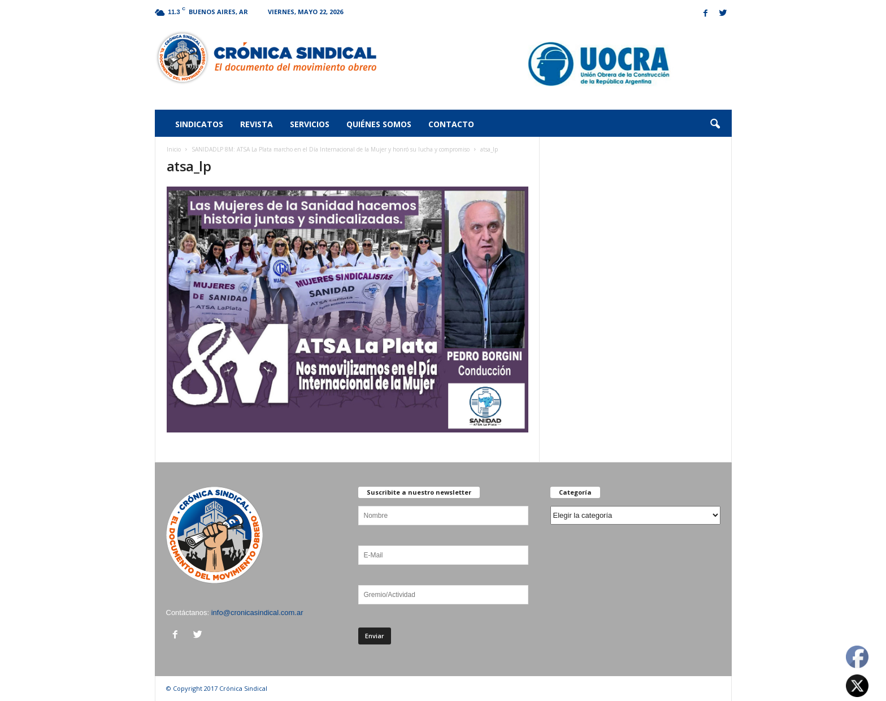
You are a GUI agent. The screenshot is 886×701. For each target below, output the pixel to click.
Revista (256, 124)
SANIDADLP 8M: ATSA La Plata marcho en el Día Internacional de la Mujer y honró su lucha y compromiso (331, 149)
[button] (714, 124)
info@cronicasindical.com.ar (257, 612)
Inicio (174, 149)
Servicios (309, 124)
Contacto (451, 124)
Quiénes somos (378, 124)
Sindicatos (199, 124)
